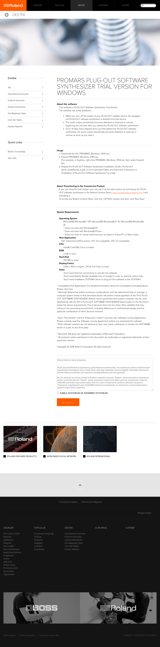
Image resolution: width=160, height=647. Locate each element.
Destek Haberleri (15, 126)
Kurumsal (103, 5)
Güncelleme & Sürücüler (18, 94)
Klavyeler (7, 543)
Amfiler (6, 558)
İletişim (125, 5)
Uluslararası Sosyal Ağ (43, 533)
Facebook (38, 540)
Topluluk (59, 5)
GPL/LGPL (12, 158)
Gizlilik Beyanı (9, 635)
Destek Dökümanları (73, 540)
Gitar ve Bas (8, 546)
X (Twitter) (38, 546)
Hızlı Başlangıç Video (17, 113)
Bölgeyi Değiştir (147, 513)
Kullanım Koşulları (27, 635)
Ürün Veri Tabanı (15, 120)
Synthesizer (8, 540)
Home (7, 15)
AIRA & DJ (7, 562)
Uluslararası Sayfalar (68, 502)
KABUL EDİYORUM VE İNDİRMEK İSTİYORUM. (84, 393)
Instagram (38, 543)
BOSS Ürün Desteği (16, 151)
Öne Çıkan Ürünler (11, 533)
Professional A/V (10, 568)
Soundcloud (39, 549)
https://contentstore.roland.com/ (128, 192)
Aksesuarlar (8, 571)
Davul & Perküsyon (11, 549)
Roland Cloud (9, 565)
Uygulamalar (8, 574)
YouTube (37, 537)
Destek (81, 5)
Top (9, 87)
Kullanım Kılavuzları (16, 100)
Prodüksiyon (8, 555)
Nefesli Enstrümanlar (12, 552)
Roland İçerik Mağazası (92, 502)
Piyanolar (7, 537)
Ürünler (8, 527)
